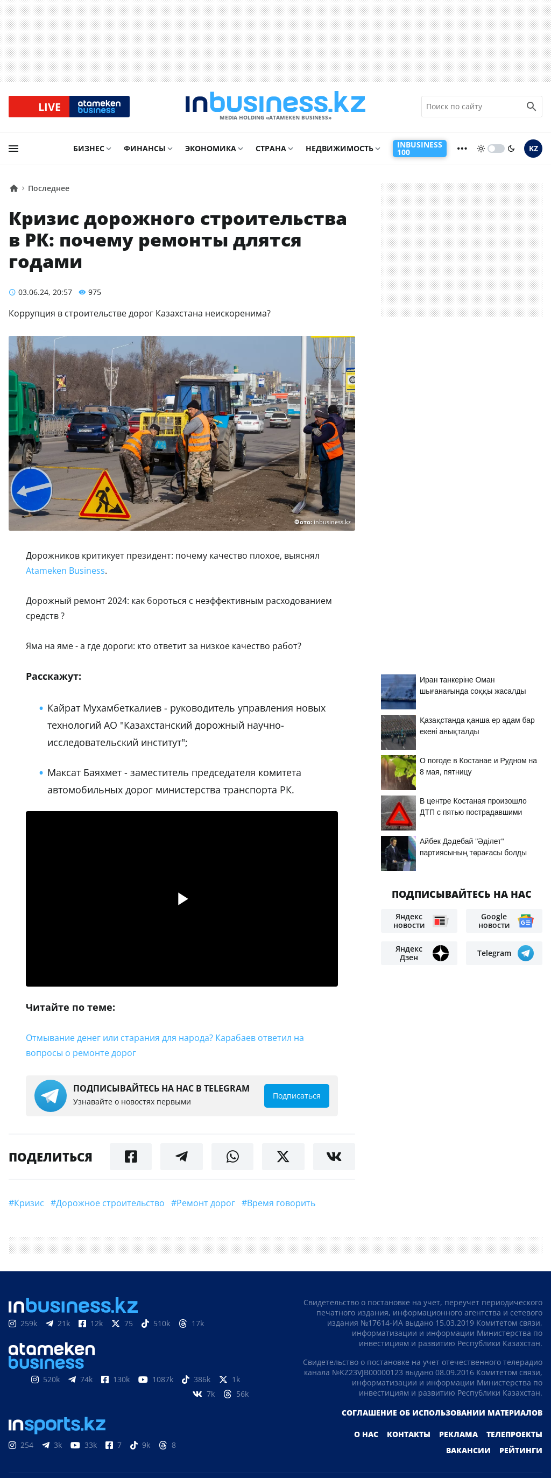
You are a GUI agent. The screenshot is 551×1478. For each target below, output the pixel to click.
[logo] (275, 107)
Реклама (458, 1435)
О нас (366, 1435)
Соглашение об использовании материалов (442, 1413)
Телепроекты (514, 1435)
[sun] (481, 149)
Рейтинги (520, 1451)
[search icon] (531, 107)
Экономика (210, 149)
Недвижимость (339, 149)
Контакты (408, 1435)
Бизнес (88, 149)
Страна (271, 149)
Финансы (145, 149)
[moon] (511, 149)
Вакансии (468, 1451)
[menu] (13, 149)
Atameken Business (65, 571)
